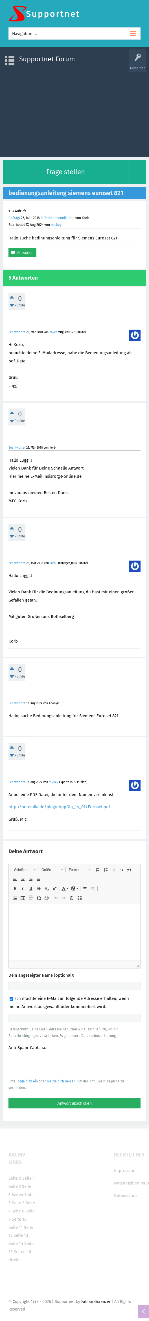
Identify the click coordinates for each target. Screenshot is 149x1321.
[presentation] (51, 1064)
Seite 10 (19, 1219)
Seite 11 (15, 1227)
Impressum (124, 1170)
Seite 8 (18, 1211)
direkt (14, 1259)
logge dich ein (27, 1081)
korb (53, 563)
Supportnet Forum (47, 59)
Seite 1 (28, 1178)
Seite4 (17, 1194)
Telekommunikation (59, 218)
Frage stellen (65, 172)
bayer (53, 332)
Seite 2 (14, 1186)
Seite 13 (21, 1235)
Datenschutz (126, 1195)
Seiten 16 (22, 1251)
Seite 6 (18, 1202)
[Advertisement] (74, 111)
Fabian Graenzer (95, 1301)
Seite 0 (14, 1178)
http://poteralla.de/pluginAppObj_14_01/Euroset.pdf (59, 806)
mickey (56, 225)
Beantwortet (16, 332)
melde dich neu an (61, 1081)
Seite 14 (15, 1243)
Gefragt (14, 218)
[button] (24, 870)
